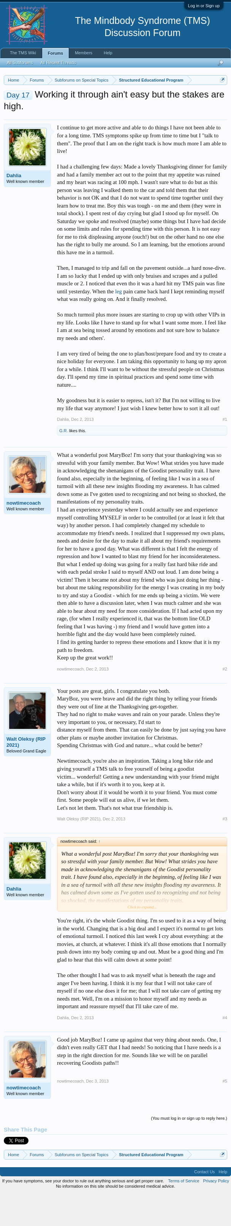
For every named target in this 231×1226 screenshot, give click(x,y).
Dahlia (13, 207)
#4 (225, 1049)
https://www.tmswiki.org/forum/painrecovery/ (144, 106)
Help (108, 52)
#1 (225, 450)
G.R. (63, 462)
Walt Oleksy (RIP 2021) (26, 773)
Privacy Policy (216, 1212)
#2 (225, 700)
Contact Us (204, 1203)
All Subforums (20, 62)
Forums (55, 53)
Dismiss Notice (221, 98)
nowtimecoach (23, 534)
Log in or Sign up (204, 5)
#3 (225, 850)
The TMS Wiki (23, 52)
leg (118, 322)
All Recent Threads (58, 62)
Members (83, 52)
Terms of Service (183, 1212)
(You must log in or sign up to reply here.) (189, 1149)
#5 (225, 1112)
